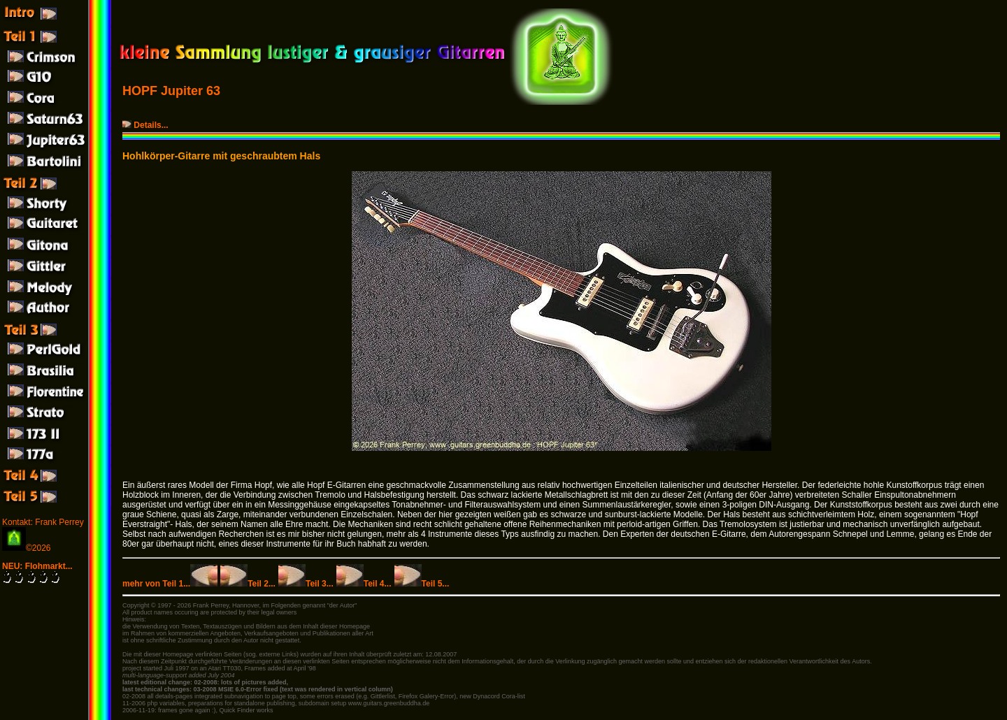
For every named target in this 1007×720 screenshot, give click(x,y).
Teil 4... (364, 584)
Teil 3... (306, 584)
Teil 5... (422, 584)
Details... (146, 125)
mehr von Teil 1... (169, 584)
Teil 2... (248, 584)
